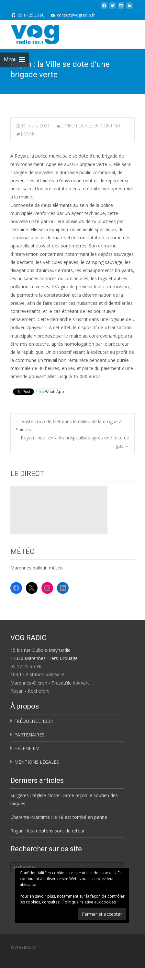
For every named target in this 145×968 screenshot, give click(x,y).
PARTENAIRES (29, 735)
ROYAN (28, 134)
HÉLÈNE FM (26, 748)
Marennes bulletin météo (36, 568)
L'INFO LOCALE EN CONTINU (90, 126)
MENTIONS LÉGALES (36, 762)
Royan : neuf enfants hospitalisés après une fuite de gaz (75, 442)
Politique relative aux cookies (89, 902)
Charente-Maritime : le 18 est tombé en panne (58, 817)
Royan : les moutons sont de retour (47, 831)
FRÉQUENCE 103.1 (33, 721)
